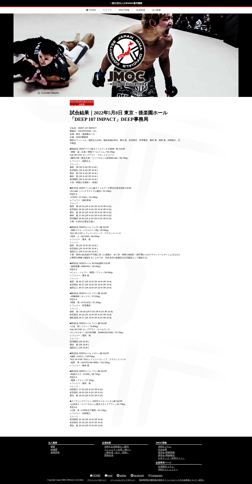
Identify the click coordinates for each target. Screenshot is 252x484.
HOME (91, 10)
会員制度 (140, 10)
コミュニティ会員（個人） (117, 449)
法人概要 (156, 10)
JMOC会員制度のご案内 (116, 446)
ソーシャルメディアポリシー (122, 480)
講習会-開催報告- (166, 455)
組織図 (54, 449)
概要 (53, 446)
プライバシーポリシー (97, 480)
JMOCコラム (164, 446)
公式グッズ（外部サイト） (171, 458)
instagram (155, 475)
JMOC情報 (123, 10)
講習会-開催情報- (166, 452)
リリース (107, 10)
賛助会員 (108, 455)
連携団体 (55, 452)
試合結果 (162, 449)
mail (108, 475)
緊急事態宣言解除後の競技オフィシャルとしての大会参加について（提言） (172, 480)
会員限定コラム (166, 466)
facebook (137, 475)
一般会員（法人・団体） (116, 452)
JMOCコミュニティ (168, 469)
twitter (121, 475)
